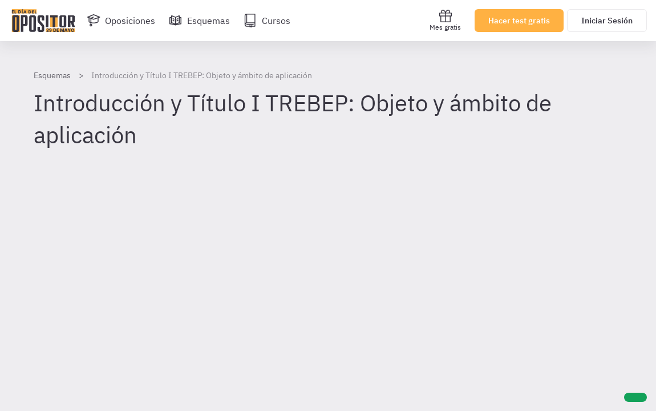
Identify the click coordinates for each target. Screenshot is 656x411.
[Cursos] (267, 20)
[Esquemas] (199, 20)
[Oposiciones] (121, 20)
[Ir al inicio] (43, 20)
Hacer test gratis (519, 20)
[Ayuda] (635, 397)
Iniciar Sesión (607, 20)
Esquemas (52, 75)
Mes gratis (445, 20)
